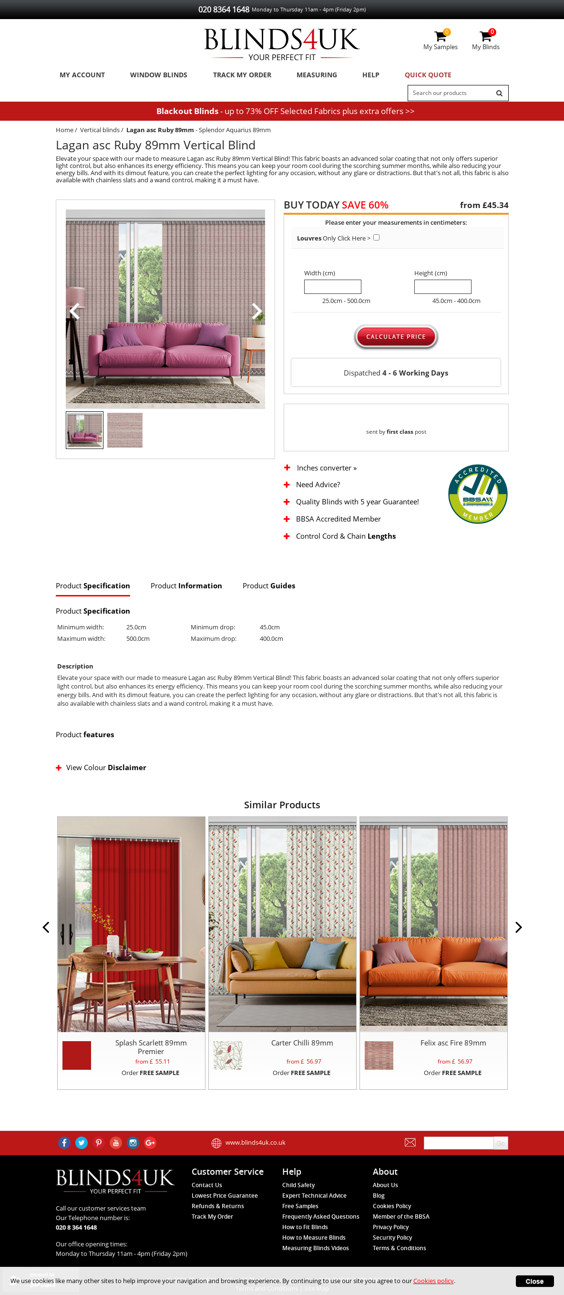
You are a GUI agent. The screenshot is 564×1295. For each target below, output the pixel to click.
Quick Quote (405, 76)
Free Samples (300, 1206)
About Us (385, 1185)
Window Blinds (153, 76)
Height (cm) (430, 276)
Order (150, 1084)
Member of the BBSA (401, 1216)
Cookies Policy (392, 1206)
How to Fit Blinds (305, 1227)
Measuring (304, 76)
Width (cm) (319, 276)
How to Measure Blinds (314, 1237)
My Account (79, 76)
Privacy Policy (391, 1227)
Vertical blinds (100, 132)
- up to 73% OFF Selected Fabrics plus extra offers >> (285, 113)
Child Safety (298, 1185)
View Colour (102, 779)
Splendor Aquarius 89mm (235, 132)
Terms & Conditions (399, 1248)
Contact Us (207, 1185)
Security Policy (392, 1237)
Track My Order (233, 76)
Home (64, 132)
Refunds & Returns (218, 1206)
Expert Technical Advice (314, 1195)
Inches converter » (327, 480)
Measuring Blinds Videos (315, 1248)
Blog (379, 1195)
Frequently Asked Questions (320, 1216)
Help (352, 76)
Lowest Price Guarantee (225, 1195)
